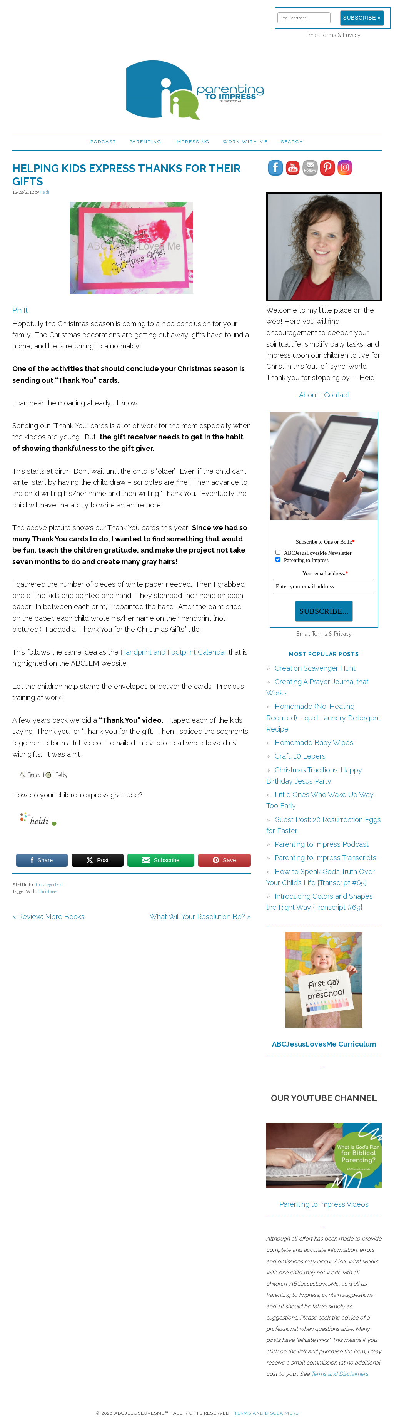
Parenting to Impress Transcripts (325, 858)
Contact (336, 395)
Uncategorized (49, 884)
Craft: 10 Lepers (300, 756)
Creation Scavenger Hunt (315, 668)
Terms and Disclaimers (266, 1413)
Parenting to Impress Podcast (322, 844)
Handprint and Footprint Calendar (173, 652)
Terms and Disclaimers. (340, 1373)
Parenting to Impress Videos (324, 1204)
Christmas (47, 891)
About (308, 395)
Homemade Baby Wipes (314, 742)
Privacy (352, 35)
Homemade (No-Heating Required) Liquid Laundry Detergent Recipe (323, 717)
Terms (328, 35)
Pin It (20, 310)
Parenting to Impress (197, 86)
